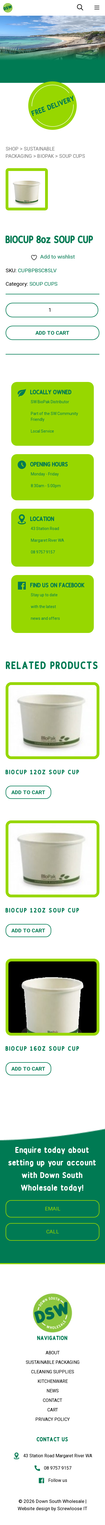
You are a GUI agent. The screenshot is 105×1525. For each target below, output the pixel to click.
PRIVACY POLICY (52, 1419)
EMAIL (52, 1208)
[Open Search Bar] (80, 8)
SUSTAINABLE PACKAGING (53, 1362)
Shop (12, 149)
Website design (34, 1508)
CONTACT (52, 1400)
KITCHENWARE (53, 1381)
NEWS (52, 1390)
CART (52, 1410)
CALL (52, 1231)
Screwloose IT (72, 1508)
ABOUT (53, 1352)
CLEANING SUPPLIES (52, 1371)
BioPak (45, 156)
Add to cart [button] (28, 792)
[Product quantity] (52, 310)
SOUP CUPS (72, 156)
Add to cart (52, 333)
